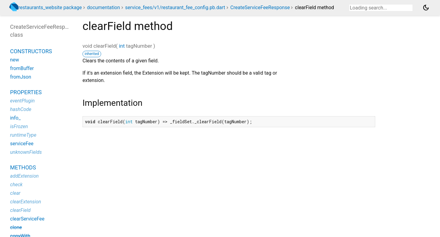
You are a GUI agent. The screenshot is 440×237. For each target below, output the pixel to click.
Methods (23, 167)
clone (16, 227)
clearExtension (25, 202)
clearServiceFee (27, 219)
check (16, 184)
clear (15, 193)
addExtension (24, 176)
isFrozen (19, 126)
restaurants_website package (50, 7)
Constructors (31, 51)
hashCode (20, 109)
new (14, 60)
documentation (103, 7)
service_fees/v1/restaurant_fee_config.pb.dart (175, 7)
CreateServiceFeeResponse (260, 7)
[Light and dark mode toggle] (426, 8)
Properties (26, 92)
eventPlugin (22, 101)
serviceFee (21, 143)
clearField (20, 210)
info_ (15, 118)
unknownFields (26, 152)
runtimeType (23, 135)
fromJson (20, 77)
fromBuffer (22, 68)
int (122, 46)
